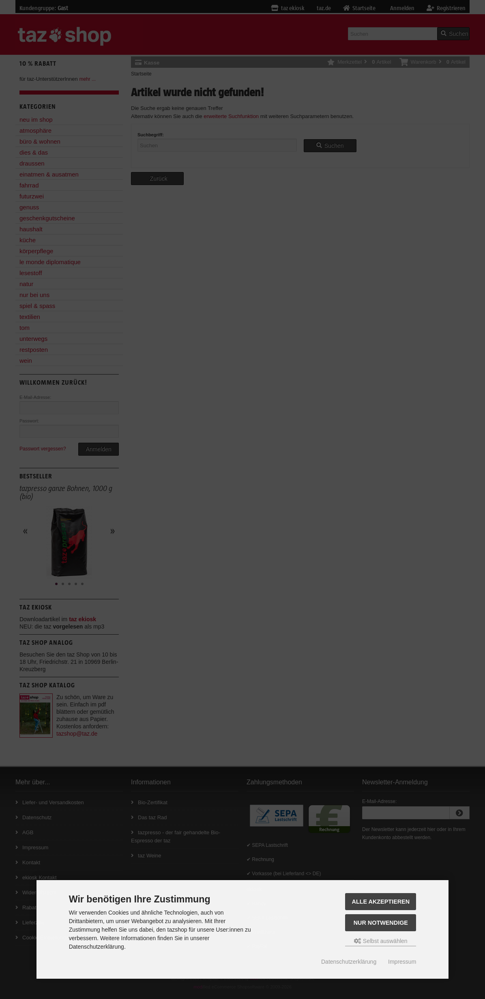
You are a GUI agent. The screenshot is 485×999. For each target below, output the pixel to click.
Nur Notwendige (381, 922)
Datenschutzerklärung (348, 961)
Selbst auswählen (381, 941)
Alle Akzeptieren (381, 901)
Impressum (402, 961)
